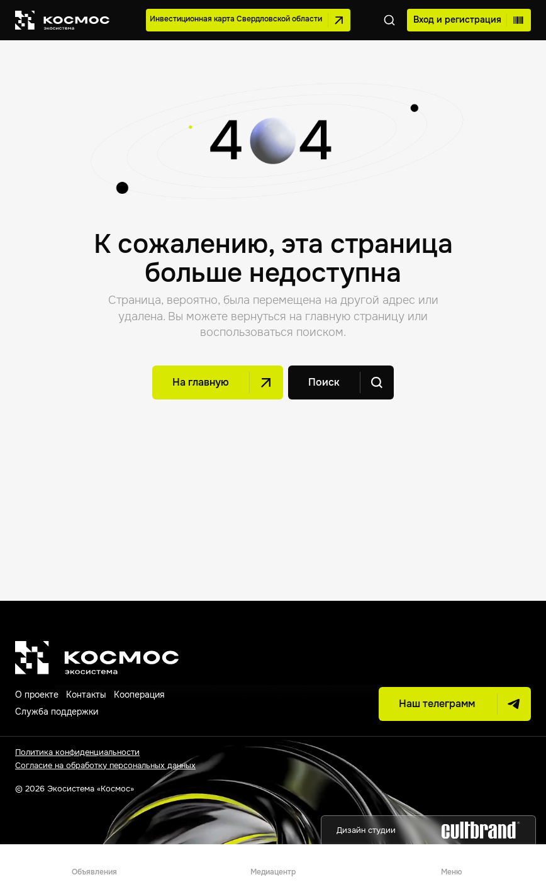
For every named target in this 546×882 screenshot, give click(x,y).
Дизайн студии (428, 830)
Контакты (86, 694)
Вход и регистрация (469, 20)
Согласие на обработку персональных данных (105, 765)
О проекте (36, 694)
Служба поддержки (56, 711)
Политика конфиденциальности (77, 752)
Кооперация (139, 694)
